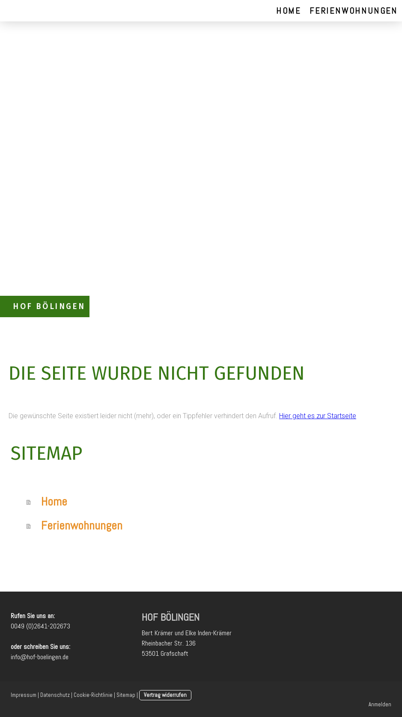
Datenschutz (55, 695)
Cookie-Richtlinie (93, 695)
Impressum (23, 695)
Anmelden (380, 704)
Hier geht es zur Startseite (317, 416)
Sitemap (125, 695)
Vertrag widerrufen (165, 695)
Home (288, 10)
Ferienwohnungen (354, 10)
